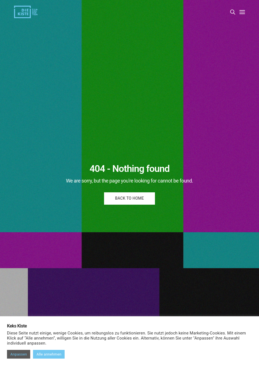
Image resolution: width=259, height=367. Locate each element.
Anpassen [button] (18, 354)
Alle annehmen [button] (48, 354)
